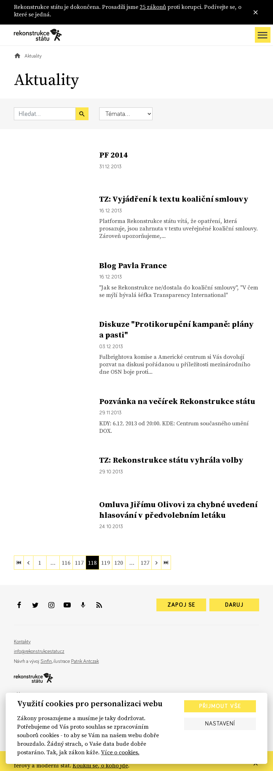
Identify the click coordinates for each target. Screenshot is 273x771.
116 (66, 563)
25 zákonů (153, 7)
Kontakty (22, 641)
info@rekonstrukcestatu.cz (39, 651)
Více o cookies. (120, 752)
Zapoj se (181, 605)
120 (118, 563)
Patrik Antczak (85, 661)
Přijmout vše (220, 706)
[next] (156, 562)
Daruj (234, 605)
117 (79, 563)
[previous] (28, 562)
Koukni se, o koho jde (100, 765)
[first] (18, 562)
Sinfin (46, 661)
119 (105, 563)
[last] (166, 562)
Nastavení (220, 724)
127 (145, 563)
